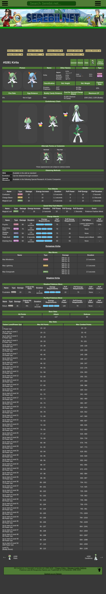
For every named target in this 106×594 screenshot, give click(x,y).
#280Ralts (15, 557)
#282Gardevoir (88, 557)
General (73, 62)
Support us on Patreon (53, 574)
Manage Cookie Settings (76, 568)
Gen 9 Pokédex (100, 62)
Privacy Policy (60, 568)
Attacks (80, 62)
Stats (86, 62)
